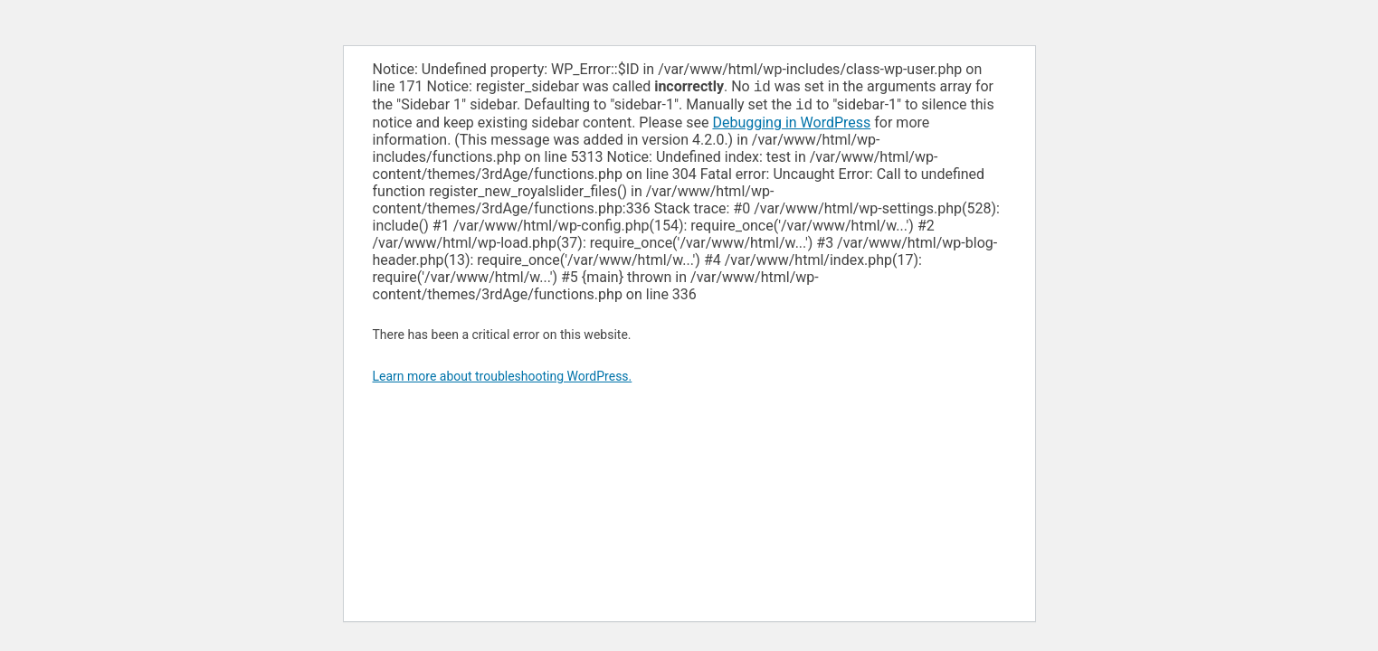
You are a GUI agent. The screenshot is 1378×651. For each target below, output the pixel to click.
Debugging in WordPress (791, 126)
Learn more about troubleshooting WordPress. (502, 380)
